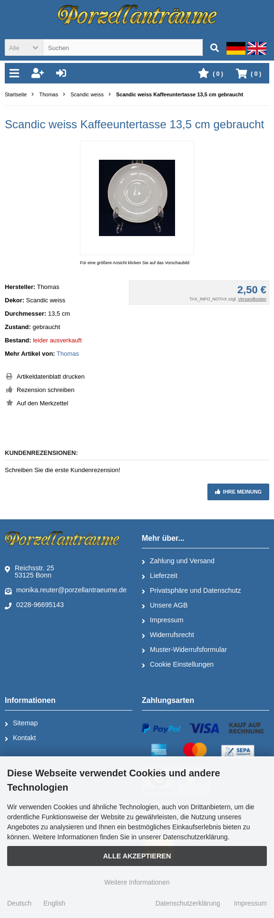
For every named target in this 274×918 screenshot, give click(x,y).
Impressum (163, 620)
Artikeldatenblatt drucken (51, 376)
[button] (24, 47)
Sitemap (21, 723)
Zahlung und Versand (178, 561)
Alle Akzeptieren (137, 856)
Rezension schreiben (45, 389)
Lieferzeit (159, 576)
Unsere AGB (164, 605)
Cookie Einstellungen (178, 664)
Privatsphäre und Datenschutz (191, 591)
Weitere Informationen (136, 882)
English (54, 903)
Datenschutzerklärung (188, 903)
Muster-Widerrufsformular (184, 650)
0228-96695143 (34, 605)
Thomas (68, 353)
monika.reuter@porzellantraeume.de (66, 590)
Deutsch (19, 903)
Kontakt (20, 738)
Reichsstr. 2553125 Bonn (29, 571)
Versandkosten (252, 299)
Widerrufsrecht (168, 635)
